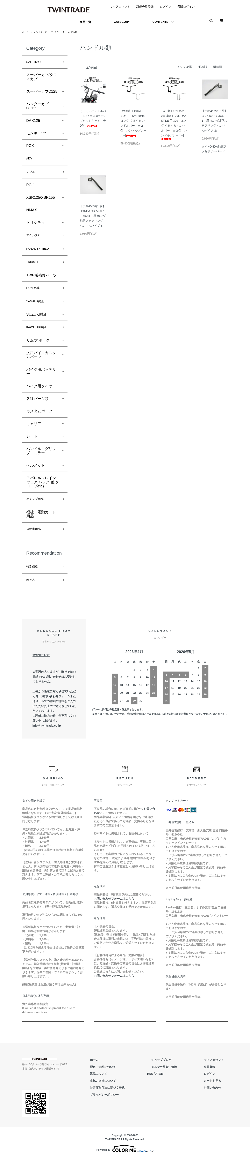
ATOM (175, 1091)
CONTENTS (160, 21)
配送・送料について (123, 1084)
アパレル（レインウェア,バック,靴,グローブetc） (42, 494)
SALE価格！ (36, 63)
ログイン (165, 6)
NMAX (31, 214)
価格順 (202, 66)
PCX (30, 147)
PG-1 (30, 189)
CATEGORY (122, 21)
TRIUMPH (34, 270)
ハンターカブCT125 (37, 107)
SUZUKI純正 (36, 325)
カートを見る (216, 1098)
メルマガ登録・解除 (176, 1084)
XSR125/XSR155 (40, 202)
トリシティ (35, 227)
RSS (166, 1091)
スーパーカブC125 (41, 93)
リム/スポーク (38, 353)
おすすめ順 (185, 66)
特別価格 (33, 582)
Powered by (125, 1166)
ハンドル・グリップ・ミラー (51, 32)
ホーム (26, 32)
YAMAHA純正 (37, 312)
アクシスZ (34, 240)
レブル (31, 175)
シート (31, 449)
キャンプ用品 (37, 512)
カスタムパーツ (39, 423)
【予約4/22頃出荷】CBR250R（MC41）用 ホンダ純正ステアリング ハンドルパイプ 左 (214, 120)
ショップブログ (173, 1077)
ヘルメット (35, 478)
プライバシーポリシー (124, 1112)
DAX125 (33, 122)
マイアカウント (120, 6)
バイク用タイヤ (39, 398)
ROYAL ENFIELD (40, 255)
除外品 (31, 597)
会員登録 (213, 1084)
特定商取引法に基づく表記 (127, 1105)
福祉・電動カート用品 (41, 528)
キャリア (33, 436)
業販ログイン (186, 6)
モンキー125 (36, 135)
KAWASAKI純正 (39, 339)
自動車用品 (35, 543)
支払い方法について (123, 1098)
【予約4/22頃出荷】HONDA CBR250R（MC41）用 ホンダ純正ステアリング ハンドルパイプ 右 (93, 215)
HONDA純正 (36, 297)
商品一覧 (85, 22)
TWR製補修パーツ (41, 283)
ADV (30, 161)
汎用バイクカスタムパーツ (41, 367)
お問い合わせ (216, 1105)
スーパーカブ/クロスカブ (41, 78)
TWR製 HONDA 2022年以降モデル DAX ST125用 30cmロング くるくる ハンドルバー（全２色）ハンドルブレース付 (174, 124)
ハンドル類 (79, 32)
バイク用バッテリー (41, 384)
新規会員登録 (144, 6)
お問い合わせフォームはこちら (114, 916)
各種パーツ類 (37, 411)
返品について (119, 1091)
